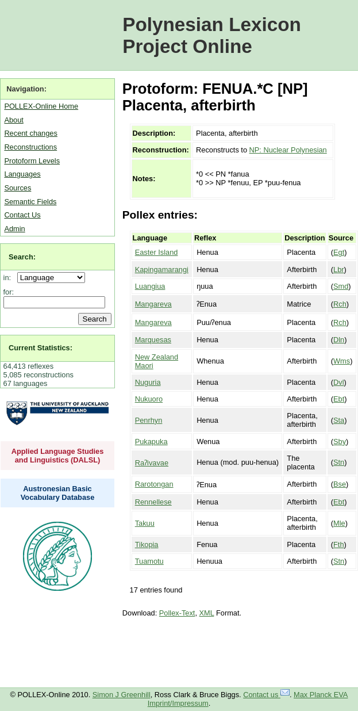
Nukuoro (149, 399)
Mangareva (153, 304)
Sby (339, 441)
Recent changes (30, 133)
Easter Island (156, 252)
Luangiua (150, 286)
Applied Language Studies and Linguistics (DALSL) (57, 455)
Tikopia (147, 544)
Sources (17, 188)
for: (8, 292)
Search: (22, 257)
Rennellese (153, 502)
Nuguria (148, 382)
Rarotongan (154, 484)
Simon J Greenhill (122, 694)
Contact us (266, 694)
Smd (340, 286)
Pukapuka (151, 441)
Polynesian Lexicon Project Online (211, 35)
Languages (22, 174)
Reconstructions (30, 147)
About (13, 120)
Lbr (338, 269)
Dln (338, 339)
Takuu (145, 523)
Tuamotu (149, 561)
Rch (340, 304)
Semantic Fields (30, 201)
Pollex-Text (177, 613)
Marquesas (153, 339)
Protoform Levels (32, 160)
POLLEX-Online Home (41, 106)
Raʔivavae (151, 462)
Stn (338, 462)
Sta (338, 420)
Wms (341, 361)
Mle (339, 523)
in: (9, 277)
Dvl (338, 382)
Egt (338, 252)
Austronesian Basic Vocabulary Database (58, 493)
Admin (14, 228)
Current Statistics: (40, 347)
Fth (338, 544)
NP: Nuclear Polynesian (288, 150)
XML (206, 613)
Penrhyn (149, 420)
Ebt (338, 399)
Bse (339, 484)
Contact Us (22, 215)
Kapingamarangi (161, 269)
